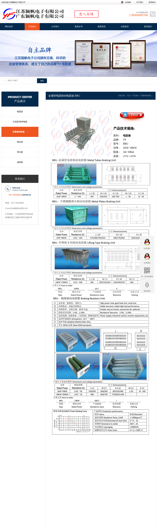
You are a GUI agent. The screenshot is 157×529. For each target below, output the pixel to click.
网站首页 (9, 26)
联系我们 (152, 2)
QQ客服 (126, 2)
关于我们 (139, 2)
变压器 (20, 152)
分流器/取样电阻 (20, 122)
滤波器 (20, 162)
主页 (128, 96)
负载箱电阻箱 (20, 132)
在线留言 (125, 26)
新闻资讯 (102, 26)
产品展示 (32, 26)
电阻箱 (127, 135)
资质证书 (79, 26)
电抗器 (20, 142)
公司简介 (55, 26)
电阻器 (20, 112)
